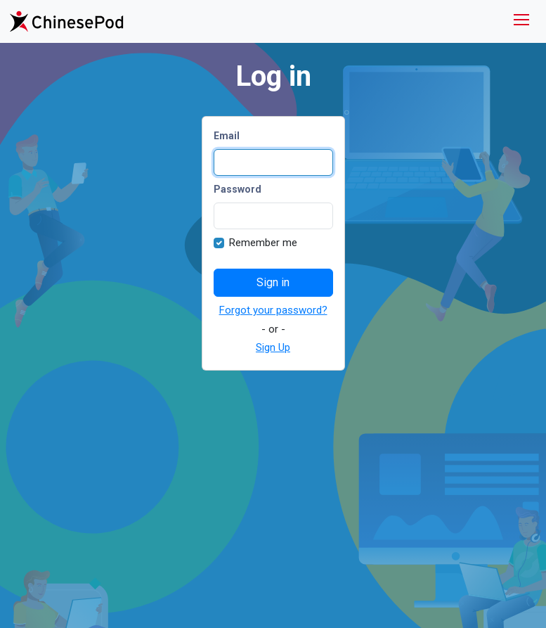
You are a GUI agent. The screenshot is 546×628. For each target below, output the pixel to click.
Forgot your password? (273, 310)
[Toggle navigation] (521, 21)
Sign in (273, 282)
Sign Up (273, 347)
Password (237, 189)
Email (227, 135)
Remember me (263, 242)
